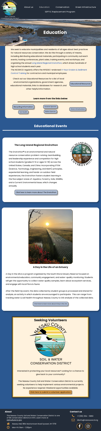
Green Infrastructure (85, 7)
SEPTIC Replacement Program (60, 11)
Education (44, 7)
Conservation (62, 7)
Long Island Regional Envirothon (47, 63)
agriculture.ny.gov (14, 420)
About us (28, 7)
